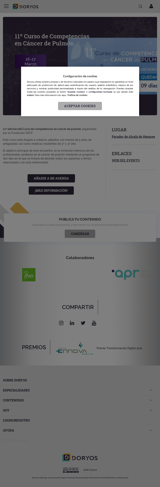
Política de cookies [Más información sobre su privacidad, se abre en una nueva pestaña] (77, 95)
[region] (80, 91)
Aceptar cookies (80, 106)
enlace (30, 95)
